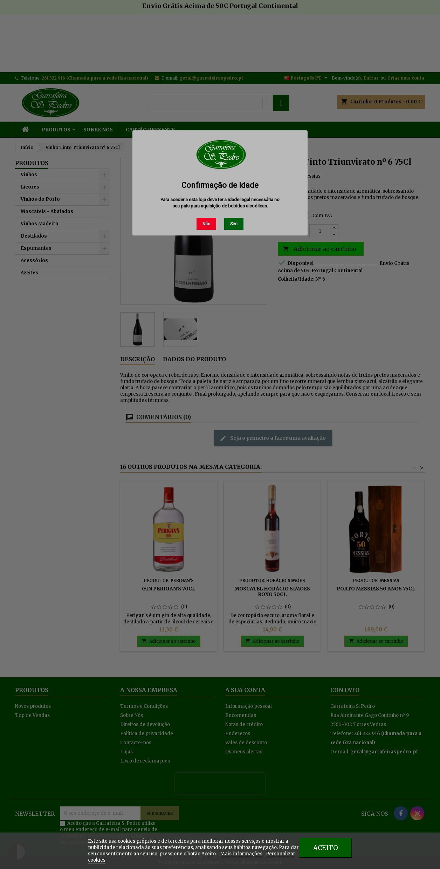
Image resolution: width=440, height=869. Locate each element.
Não (206, 223)
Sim (234, 223)
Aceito (325, 848)
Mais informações (241, 854)
